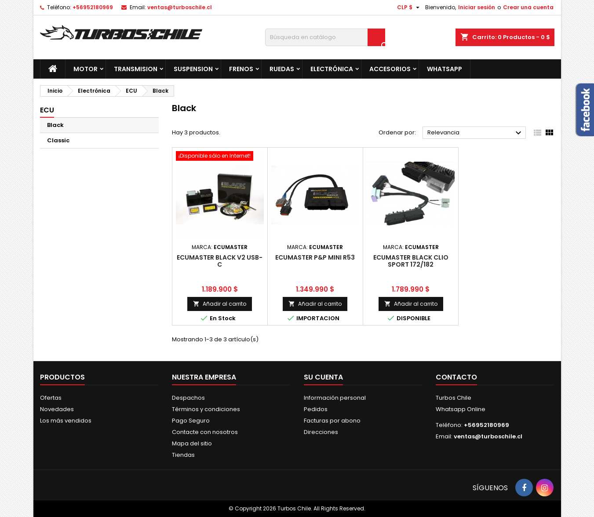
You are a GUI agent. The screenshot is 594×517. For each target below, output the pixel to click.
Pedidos (316, 409)
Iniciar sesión (476, 7)
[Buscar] (325, 37)
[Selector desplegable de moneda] (409, 7)
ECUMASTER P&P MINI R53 (315, 257)
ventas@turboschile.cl (179, 7)
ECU (47, 110)
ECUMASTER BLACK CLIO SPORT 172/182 (410, 261)
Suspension (193, 69)
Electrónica (331, 69)
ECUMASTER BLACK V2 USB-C (219, 261)
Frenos (241, 69)
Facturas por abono (332, 420)
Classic (58, 140)
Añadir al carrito (219, 303)
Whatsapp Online (460, 409)
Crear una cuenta (528, 7)
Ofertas (51, 398)
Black (55, 125)
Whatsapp (444, 69)
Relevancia (475, 133)
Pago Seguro (191, 420)
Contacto (456, 377)
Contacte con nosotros (205, 432)
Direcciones (321, 432)
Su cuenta (323, 377)
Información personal (335, 398)
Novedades (57, 409)
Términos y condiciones (206, 409)
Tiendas (183, 455)
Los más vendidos (65, 420)
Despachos (188, 398)
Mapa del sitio (192, 443)
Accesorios (390, 69)
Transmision (135, 69)
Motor (85, 69)
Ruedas (282, 69)
